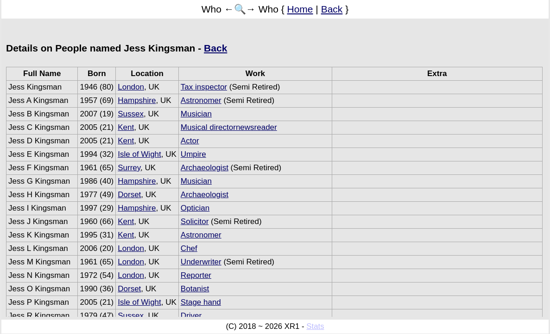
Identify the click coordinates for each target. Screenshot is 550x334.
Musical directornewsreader (229, 127)
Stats (315, 326)
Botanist (195, 288)
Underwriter (201, 261)
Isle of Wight (139, 154)
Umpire (193, 154)
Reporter (196, 275)
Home (300, 9)
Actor (190, 140)
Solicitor (195, 221)
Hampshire (137, 100)
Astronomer (201, 100)
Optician (195, 208)
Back (332, 9)
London (131, 87)
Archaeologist (204, 167)
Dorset (129, 194)
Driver (191, 315)
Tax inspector (204, 87)
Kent (126, 127)
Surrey (129, 167)
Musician (196, 113)
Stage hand (201, 302)
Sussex (131, 113)
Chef (189, 248)
